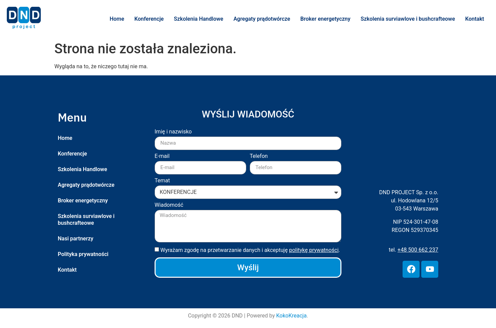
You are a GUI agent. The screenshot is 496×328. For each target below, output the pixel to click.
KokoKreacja (291, 315)
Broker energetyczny (325, 19)
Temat (162, 181)
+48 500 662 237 (417, 250)
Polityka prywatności (83, 254)
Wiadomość (169, 205)
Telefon (259, 156)
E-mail (162, 156)
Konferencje (149, 19)
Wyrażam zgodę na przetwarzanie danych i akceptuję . (250, 250)
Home (117, 19)
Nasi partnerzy (75, 238)
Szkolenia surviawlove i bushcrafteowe (407, 19)
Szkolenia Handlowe (198, 19)
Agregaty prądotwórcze (261, 19)
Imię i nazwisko (173, 132)
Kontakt (474, 19)
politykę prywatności (314, 250)
